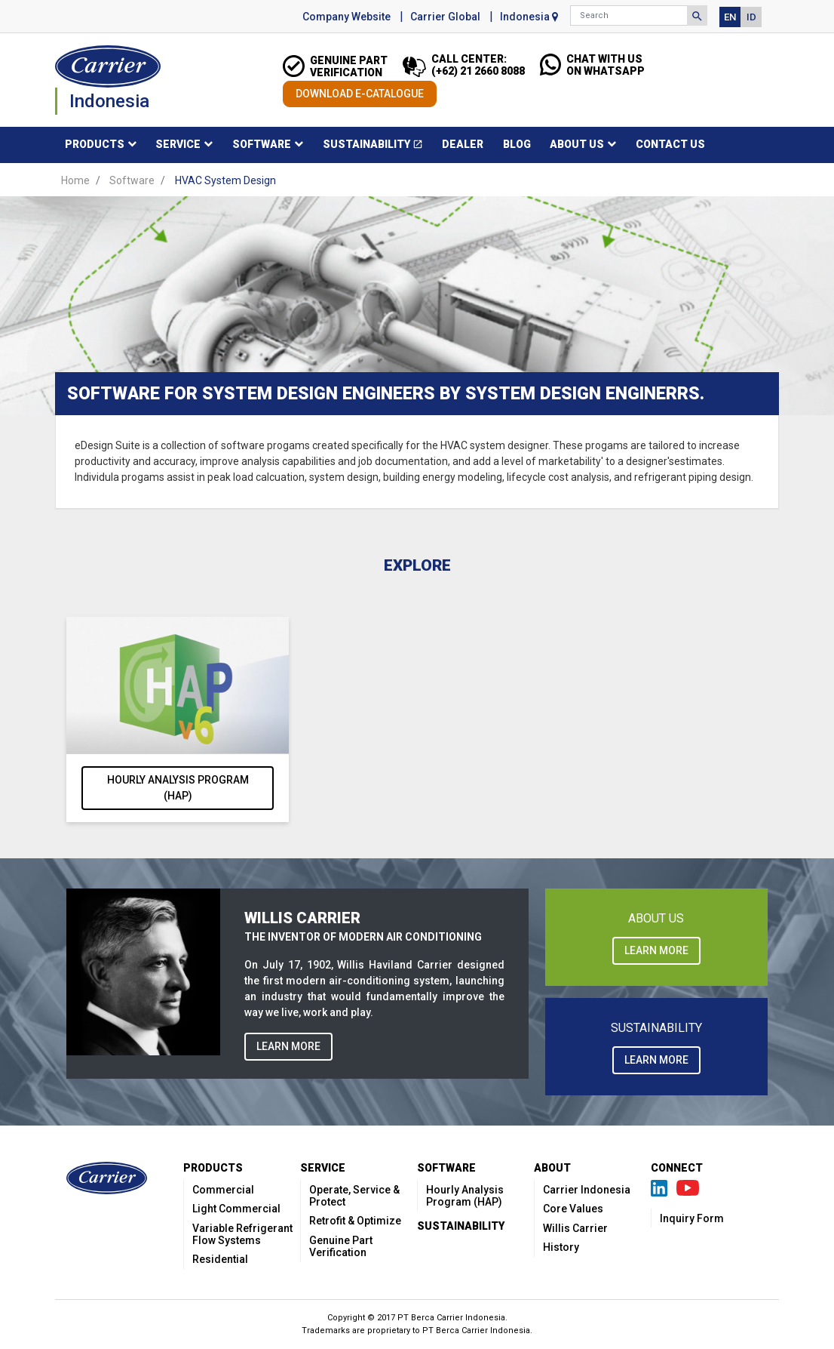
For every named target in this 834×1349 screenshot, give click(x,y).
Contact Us (670, 144)
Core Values (573, 1209)
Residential (220, 1259)
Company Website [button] (346, 17)
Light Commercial (236, 1209)
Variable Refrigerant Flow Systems (242, 1234)
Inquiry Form (692, 1218)
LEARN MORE (288, 1046)
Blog (517, 144)
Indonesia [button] (529, 17)
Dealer (462, 144)
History (561, 1247)
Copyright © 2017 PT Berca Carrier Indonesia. (417, 1318)
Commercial (223, 1190)
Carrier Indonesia (586, 1190)
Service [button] (178, 144)
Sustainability (378, 147)
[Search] (629, 15)
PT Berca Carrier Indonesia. (477, 1330)
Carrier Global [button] (445, 17)
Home (75, 180)
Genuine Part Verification (341, 1246)
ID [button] (751, 17)
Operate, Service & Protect (354, 1196)
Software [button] (261, 144)
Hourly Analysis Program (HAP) (178, 788)
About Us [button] (577, 144)
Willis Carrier (575, 1228)
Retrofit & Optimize (355, 1221)
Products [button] (94, 144)
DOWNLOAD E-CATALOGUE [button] (360, 94)
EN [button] (730, 17)
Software (132, 180)
